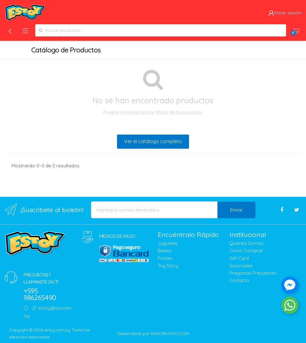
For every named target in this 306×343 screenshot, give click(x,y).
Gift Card (239, 258)
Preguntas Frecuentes (253, 273)
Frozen (165, 258)
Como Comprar (246, 250)
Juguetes (168, 243)
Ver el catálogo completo (153, 141)
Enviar (236, 210)
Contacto (239, 280)
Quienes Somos (246, 243)
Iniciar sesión (284, 13)
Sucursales (241, 266)
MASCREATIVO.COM (170, 333)
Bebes (165, 250)
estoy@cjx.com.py (47, 311)
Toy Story (168, 266)
